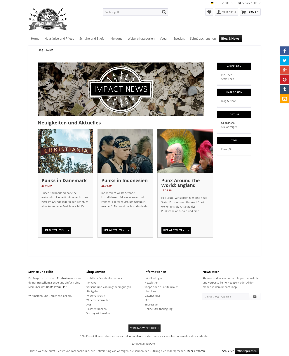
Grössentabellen (96, 309)
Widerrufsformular (98, 300)
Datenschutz (152, 295)
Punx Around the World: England (180, 182)
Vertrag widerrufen (98, 313)
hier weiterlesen (56, 229)
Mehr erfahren (196, 351)
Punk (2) (226, 149)
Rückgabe (92, 291)
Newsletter (151, 282)
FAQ (146, 300)
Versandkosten (136, 336)
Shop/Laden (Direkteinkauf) (161, 287)
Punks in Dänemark (64, 180)
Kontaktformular (56, 287)
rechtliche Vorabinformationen (105, 278)
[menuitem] (135, 12)
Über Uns (150, 291)
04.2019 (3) (228, 123)
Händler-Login (153, 278)
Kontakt (91, 282)
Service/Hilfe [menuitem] (248, 3)
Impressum (151, 304)
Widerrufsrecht (95, 295)
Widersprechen (247, 351)
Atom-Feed (227, 79)
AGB (89, 304)
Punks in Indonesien (124, 180)
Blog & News (228, 101)
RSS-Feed (226, 75)
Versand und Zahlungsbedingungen (108, 287)
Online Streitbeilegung (158, 309)
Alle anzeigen (229, 127)
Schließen (228, 351)
